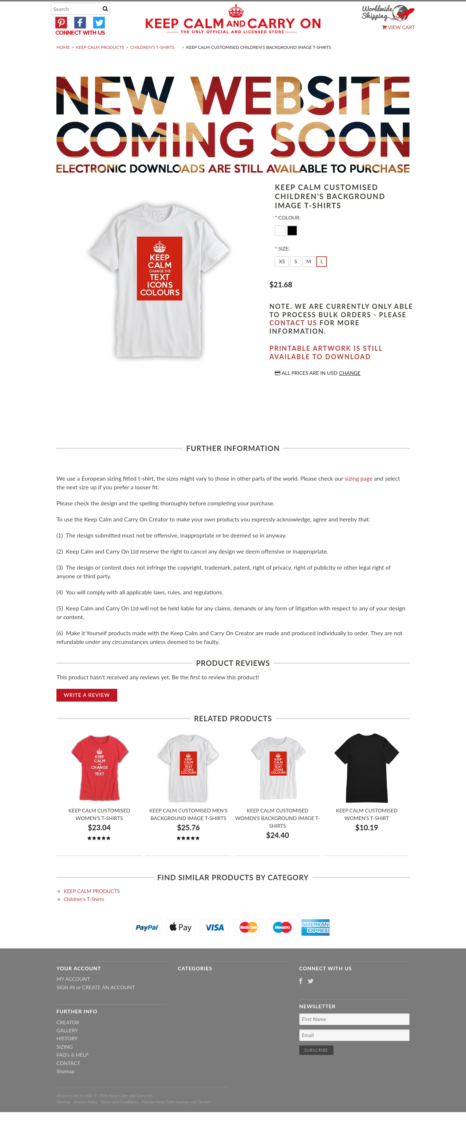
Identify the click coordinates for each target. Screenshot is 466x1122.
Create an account (108, 1004)
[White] (281, 247)
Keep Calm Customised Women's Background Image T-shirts (277, 835)
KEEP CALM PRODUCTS (100, 64)
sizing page (359, 495)
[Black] (292, 247)
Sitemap (65, 1088)
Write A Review (87, 712)
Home (63, 64)
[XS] (282, 279)
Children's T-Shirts (152, 64)
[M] (309, 279)
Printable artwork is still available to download (326, 370)
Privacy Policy (86, 1119)
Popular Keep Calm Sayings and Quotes (176, 1119)
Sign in (65, 1004)
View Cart (398, 27)
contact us (293, 340)
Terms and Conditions (120, 1119)
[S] (295, 279)
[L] (321, 279)
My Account (73, 996)
